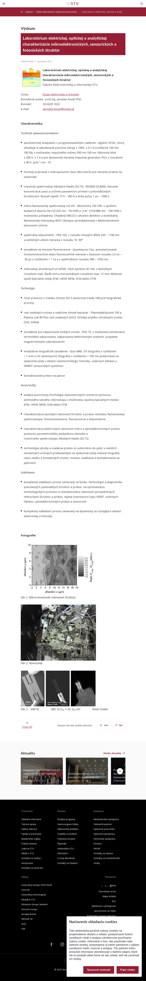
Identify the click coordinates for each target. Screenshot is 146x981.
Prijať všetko (127, 970)
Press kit (25, 889)
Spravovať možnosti (98, 970)
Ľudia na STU (27, 848)
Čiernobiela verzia (107, 891)
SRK (23, 928)
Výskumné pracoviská (104, 829)
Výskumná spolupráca (104, 833)
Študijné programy (66, 819)
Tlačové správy (28, 824)
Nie (119, 725)
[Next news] (120, 771)
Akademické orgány (30, 838)
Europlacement (28, 914)
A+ (106, 886)
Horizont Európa (29, 909)
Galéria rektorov (29, 829)
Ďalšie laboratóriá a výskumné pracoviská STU (58, 11)
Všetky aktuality (112, 753)
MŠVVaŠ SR (26, 919)
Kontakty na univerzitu (32, 867)
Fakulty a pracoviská (31, 833)
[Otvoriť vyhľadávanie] (142, 3)
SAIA (23, 923)
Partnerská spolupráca (104, 838)
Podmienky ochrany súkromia (101, 915)
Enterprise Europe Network (34, 904)
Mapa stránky (109, 896)
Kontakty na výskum (103, 853)
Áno (104, 725)
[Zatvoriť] (3, 3)
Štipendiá (61, 843)
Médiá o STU (27, 853)
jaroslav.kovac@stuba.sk (58, 109)
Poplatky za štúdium (67, 833)
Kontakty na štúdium (67, 863)
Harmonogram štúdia (67, 824)
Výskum (29, 11)
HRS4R (97, 848)
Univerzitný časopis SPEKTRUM (36, 885)
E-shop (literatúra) (66, 858)
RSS (114, 901)
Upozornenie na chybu (105, 910)
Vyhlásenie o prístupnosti (104, 906)
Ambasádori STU (65, 848)
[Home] (22, 11)
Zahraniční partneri (103, 824)
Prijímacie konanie (66, 838)
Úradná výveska (29, 843)
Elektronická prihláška (67, 829)
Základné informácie (31, 819)
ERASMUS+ (63, 853)
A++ (113, 885)
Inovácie (98, 843)
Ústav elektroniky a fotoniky (60, 94)
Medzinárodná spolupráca (106, 819)
